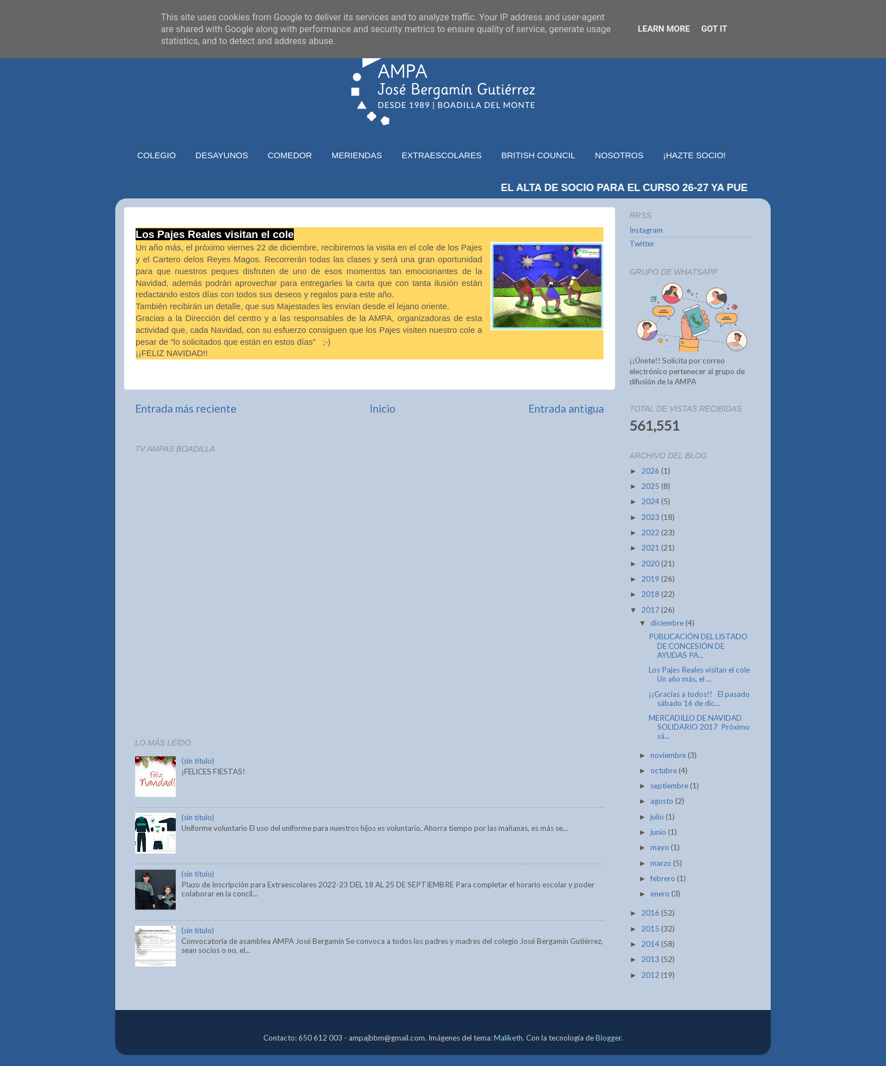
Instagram (646, 230)
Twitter (641, 243)
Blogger (608, 1037)
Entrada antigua (566, 408)
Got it (714, 29)
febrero (663, 878)
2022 (651, 532)
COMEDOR (290, 155)
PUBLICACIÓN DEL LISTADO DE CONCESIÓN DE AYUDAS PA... (698, 645)
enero (660, 893)
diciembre (667, 622)
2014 (651, 943)
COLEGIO (156, 155)
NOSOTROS (619, 155)
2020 (651, 563)
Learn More (664, 29)
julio (658, 816)
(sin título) (197, 760)
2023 (651, 517)
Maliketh (508, 1037)
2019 (651, 578)
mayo (660, 847)
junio (659, 832)
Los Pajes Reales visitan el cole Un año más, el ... (699, 674)
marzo (661, 863)
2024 (651, 501)
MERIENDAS (357, 155)
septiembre (670, 785)
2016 (651, 912)
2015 (651, 928)
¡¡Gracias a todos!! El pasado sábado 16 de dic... (699, 699)
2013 (651, 959)
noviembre (669, 755)
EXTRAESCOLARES (442, 155)
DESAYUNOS (222, 155)
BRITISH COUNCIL (538, 155)
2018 (651, 594)
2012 (651, 975)
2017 (651, 609)
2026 (651, 470)
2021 (651, 547)
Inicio (383, 408)
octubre (664, 770)
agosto (662, 800)
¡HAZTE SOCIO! (694, 155)
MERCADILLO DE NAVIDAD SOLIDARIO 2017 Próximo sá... (699, 726)
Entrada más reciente (186, 408)
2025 (651, 486)
